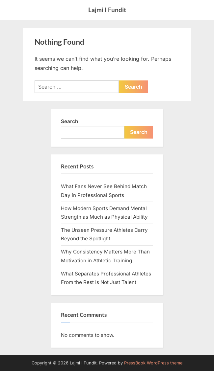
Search (69, 121)
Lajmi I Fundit (107, 9)
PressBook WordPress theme (153, 362)
